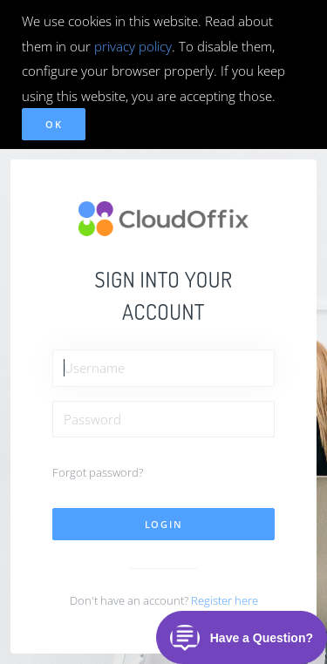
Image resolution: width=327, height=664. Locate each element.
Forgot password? (97, 472)
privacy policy (133, 46)
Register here (224, 600)
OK (53, 124)
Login (164, 524)
